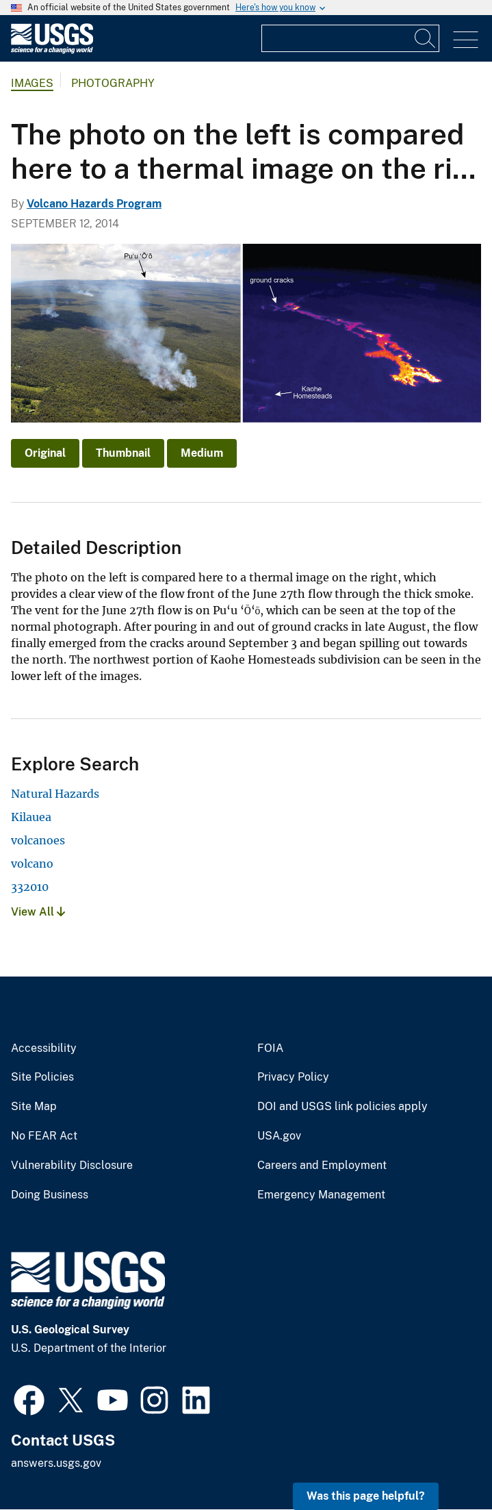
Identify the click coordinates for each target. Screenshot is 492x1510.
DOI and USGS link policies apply (342, 1106)
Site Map (34, 1106)
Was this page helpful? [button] (366, 1495)
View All (38, 911)
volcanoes (38, 840)
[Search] (425, 38)
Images (32, 83)
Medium (202, 453)
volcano (32, 863)
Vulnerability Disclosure (72, 1165)
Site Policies (42, 1077)
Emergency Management (321, 1195)
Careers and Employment (322, 1165)
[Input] (350, 38)
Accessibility (44, 1048)
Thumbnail (123, 453)
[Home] (52, 50)
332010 (30, 887)
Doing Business (49, 1195)
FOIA (270, 1048)
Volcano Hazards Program (94, 203)
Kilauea (31, 817)
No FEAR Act (44, 1136)
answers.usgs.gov (56, 1463)
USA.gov (279, 1136)
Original (45, 453)
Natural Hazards (55, 794)
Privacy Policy (293, 1077)
